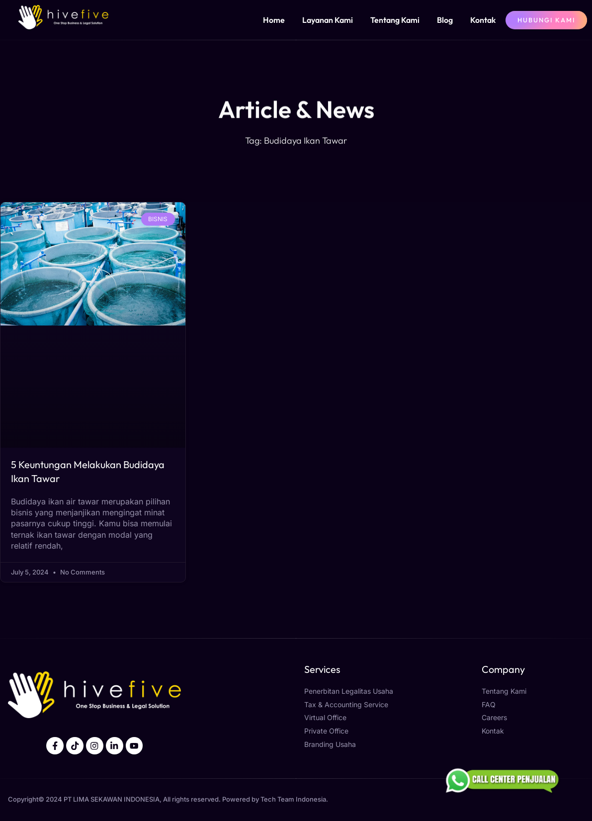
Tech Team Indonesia (293, 800)
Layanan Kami (327, 20)
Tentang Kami (395, 20)
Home (274, 20)
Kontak (483, 20)
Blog (445, 20)
